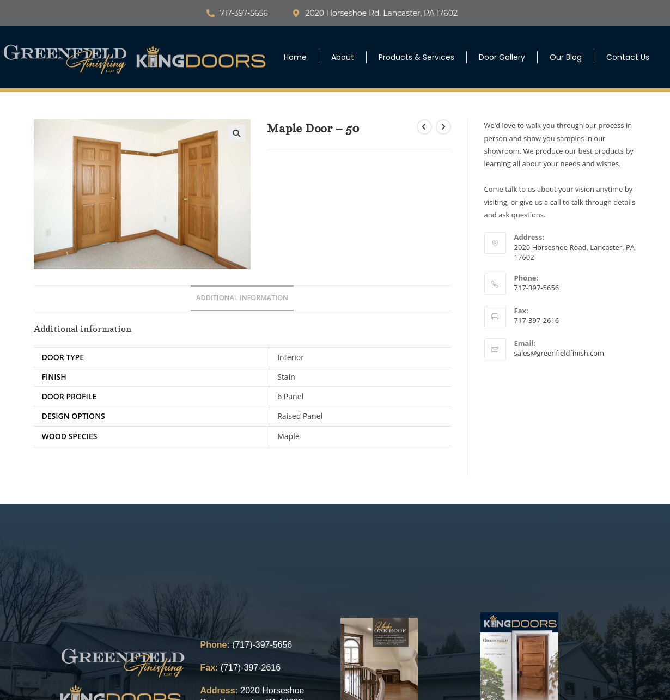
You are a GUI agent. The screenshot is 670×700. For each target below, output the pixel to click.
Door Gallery (502, 57)
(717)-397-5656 (262, 644)
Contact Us (627, 57)
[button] (236, 133)
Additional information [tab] (242, 297)
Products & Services (416, 57)
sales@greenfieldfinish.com (559, 353)
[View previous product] (424, 127)
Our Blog (566, 57)
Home (295, 57)
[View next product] (443, 127)
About (342, 57)
